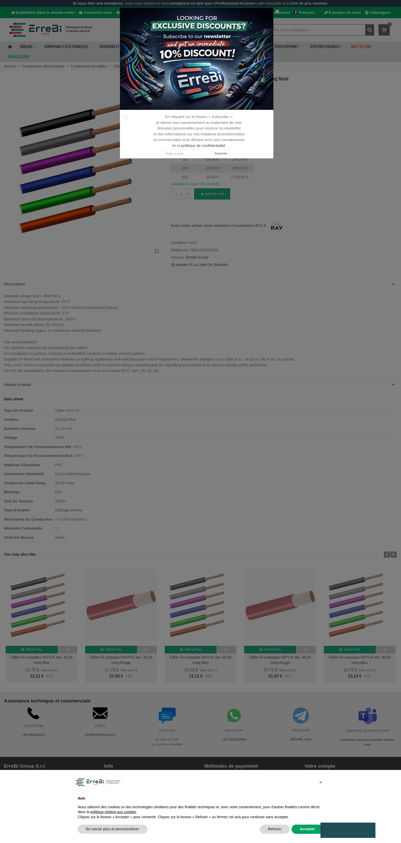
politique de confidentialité (203, 145)
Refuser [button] (274, 829)
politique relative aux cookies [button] (113, 812)
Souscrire (220, 153)
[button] (321, 782)
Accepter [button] (307, 829)
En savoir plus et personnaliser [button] (112, 829)
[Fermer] (277, 11)
